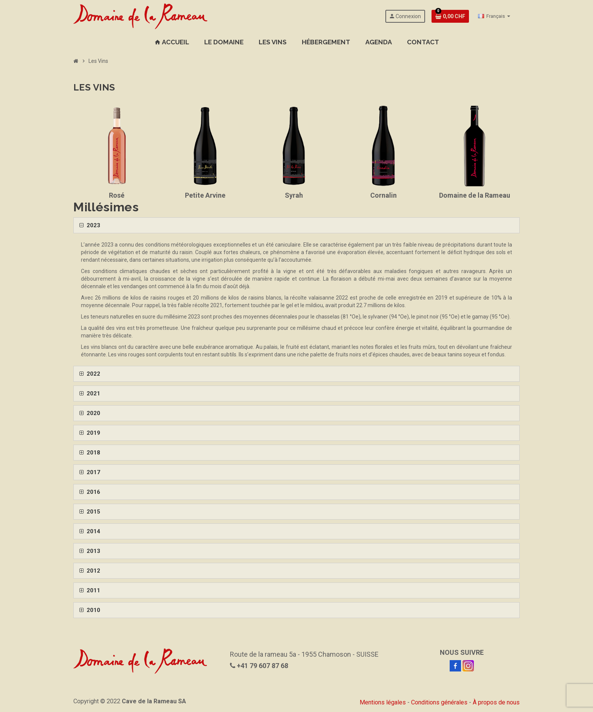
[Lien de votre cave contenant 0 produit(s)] (450, 16)
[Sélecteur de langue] (494, 16)
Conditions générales (439, 702)
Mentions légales (383, 702)
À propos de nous (496, 702)
